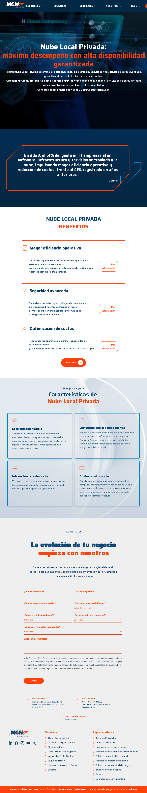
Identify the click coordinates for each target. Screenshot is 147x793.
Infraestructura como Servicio (63, 765)
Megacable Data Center (60, 756)
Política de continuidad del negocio (114, 765)
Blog (136, 6)
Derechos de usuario (106, 742)
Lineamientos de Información (111, 747)
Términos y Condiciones (108, 769)
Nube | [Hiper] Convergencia (62, 751)
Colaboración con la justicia (110, 779)
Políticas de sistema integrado (112, 760)
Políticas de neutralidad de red (112, 756)
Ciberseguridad (56, 747)
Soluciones (35, 6)
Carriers (52, 769)
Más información (108, 266)
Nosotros (114, 6)
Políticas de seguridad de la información (117, 751)
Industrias (61, 6)
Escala (99, 774)
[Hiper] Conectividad (58, 738)
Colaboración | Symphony (61, 742)
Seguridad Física (56, 760)
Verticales (88, 6)
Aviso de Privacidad (106, 738)
